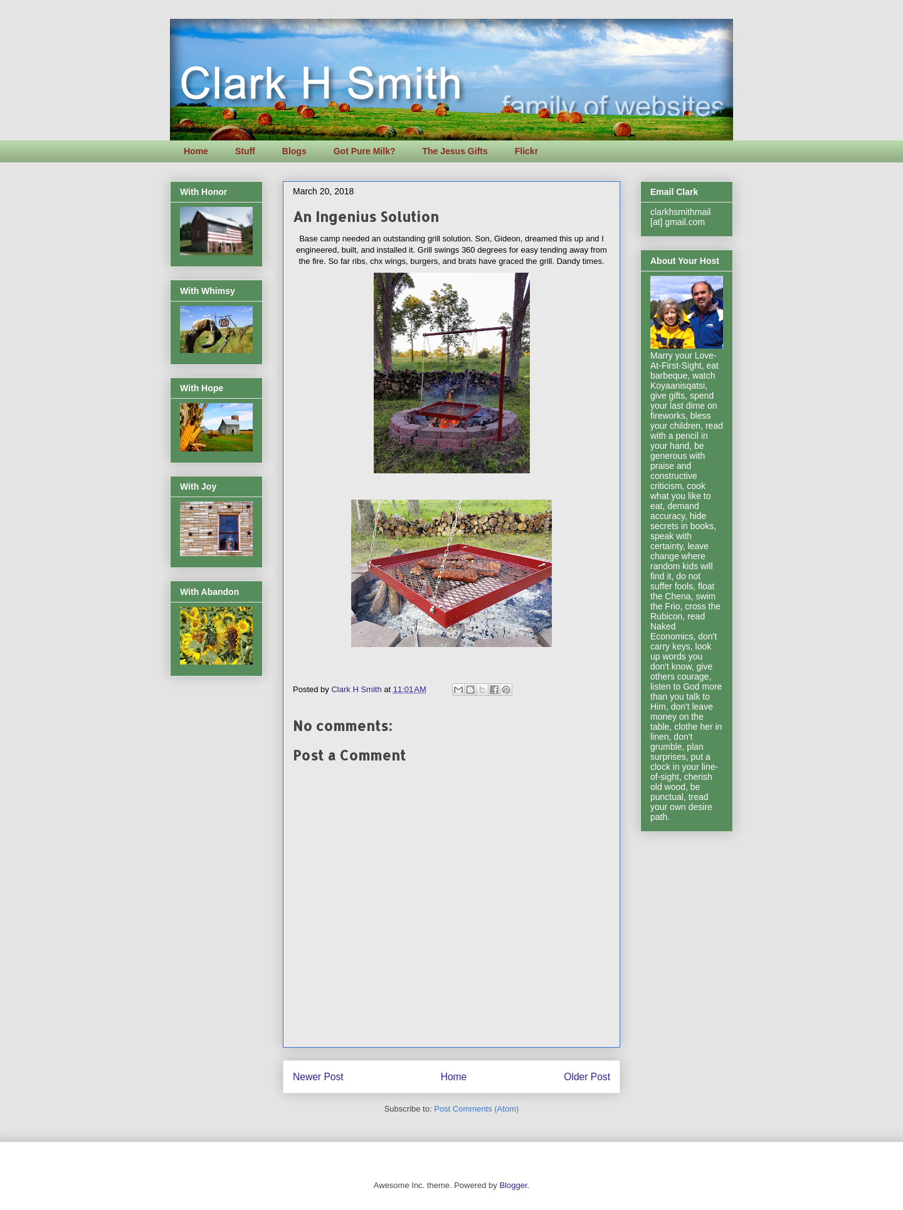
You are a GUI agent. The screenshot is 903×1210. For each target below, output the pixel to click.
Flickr (526, 151)
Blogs (294, 151)
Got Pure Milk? (365, 151)
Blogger (513, 1185)
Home (196, 151)
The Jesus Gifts (454, 151)
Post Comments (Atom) (476, 1108)
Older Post (587, 1076)
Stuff (245, 151)
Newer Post (318, 1076)
